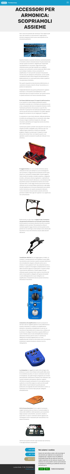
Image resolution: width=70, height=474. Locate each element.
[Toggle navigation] (68, 2)
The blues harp (12, 2)
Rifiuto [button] (47, 468)
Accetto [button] (41, 468)
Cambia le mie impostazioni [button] (57, 468)
